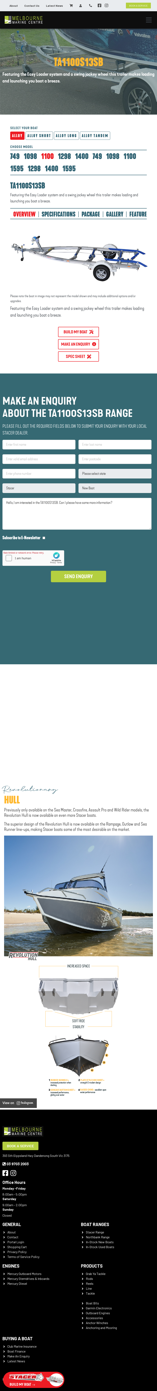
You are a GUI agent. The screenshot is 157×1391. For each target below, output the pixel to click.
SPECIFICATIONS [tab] (58, 214)
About (13, 5)
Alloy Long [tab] (66, 135)
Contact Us (31, 5)
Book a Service (20, 1146)
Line (89, 1288)
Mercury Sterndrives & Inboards (28, 1278)
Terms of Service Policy (23, 1257)
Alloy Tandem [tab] (95, 135)
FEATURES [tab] (139, 214)
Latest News (54, 5)
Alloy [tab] (17, 135)
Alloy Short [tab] (39, 135)
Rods (89, 1278)
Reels (89, 1283)
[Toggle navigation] (149, 20)
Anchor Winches (97, 1323)
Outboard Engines (98, 1313)
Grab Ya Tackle (95, 1274)
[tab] (15, 156)
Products (92, 1265)
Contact (12, 1237)
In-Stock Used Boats (100, 1247)
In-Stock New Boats (100, 1242)
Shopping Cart (17, 1247)
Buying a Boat (17, 1338)
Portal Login (15, 1242)
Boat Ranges (95, 1224)
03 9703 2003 (15, 1164)
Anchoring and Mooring (101, 1328)
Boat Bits (92, 1303)
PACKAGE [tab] (91, 214)
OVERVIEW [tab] (24, 214)
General (11, 1224)
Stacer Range (95, 1232)
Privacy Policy (17, 1252)
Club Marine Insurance (22, 1346)
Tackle (90, 1293)
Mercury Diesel (17, 1283)
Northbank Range (98, 1237)
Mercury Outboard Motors (24, 1274)
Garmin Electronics (99, 1308)
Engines (10, 1265)
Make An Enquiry (18, 1356)
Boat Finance (16, 1351)
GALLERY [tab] (114, 214)
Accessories (94, 1318)
